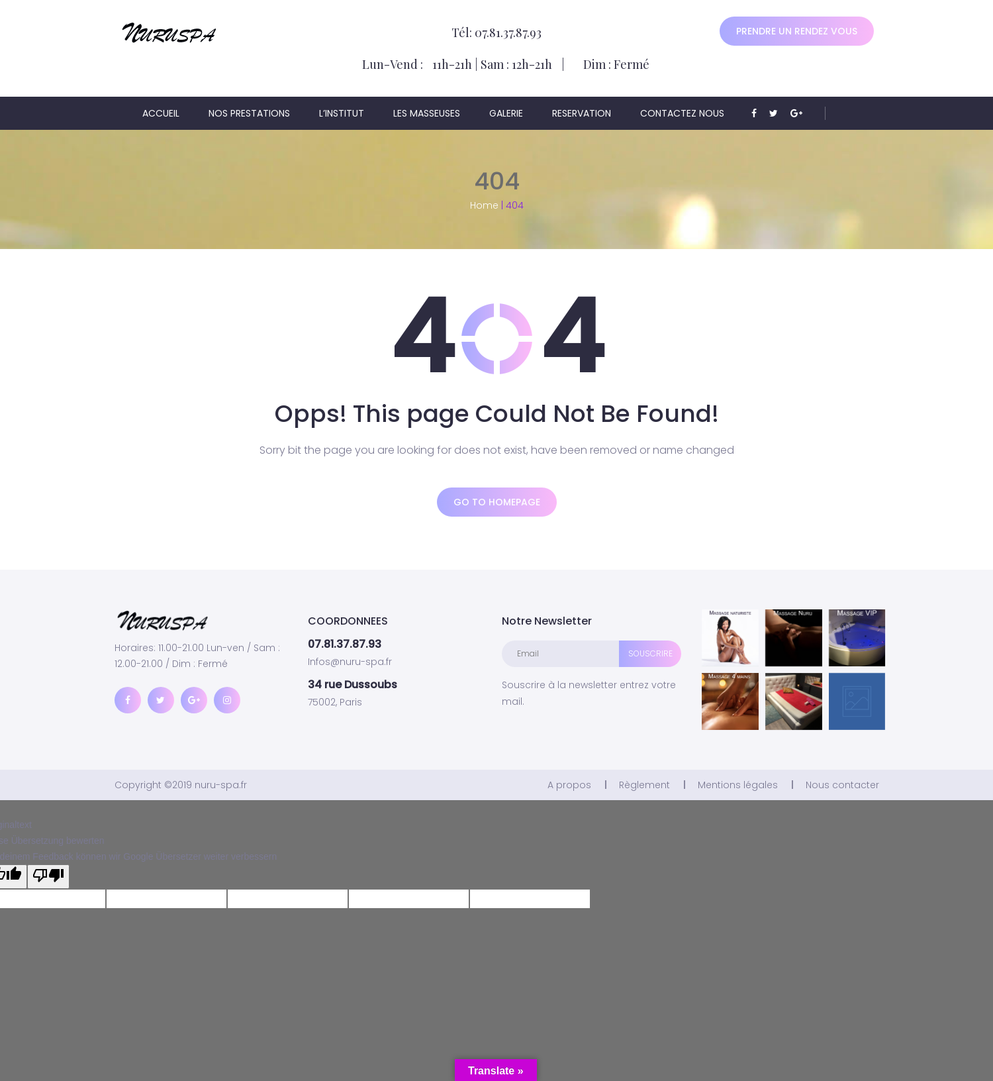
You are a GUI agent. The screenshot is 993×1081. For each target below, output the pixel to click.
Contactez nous (682, 113)
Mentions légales (738, 785)
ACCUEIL (160, 113)
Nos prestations (249, 113)
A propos (569, 785)
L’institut (341, 113)
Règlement (644, 785)
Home (484, 205)
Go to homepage (496, 502)
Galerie (506, 113)
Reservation (581, 113)
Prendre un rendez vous (796, 31)
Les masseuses (426, 113)
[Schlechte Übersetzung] (48, 876)
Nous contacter (842, 785)
